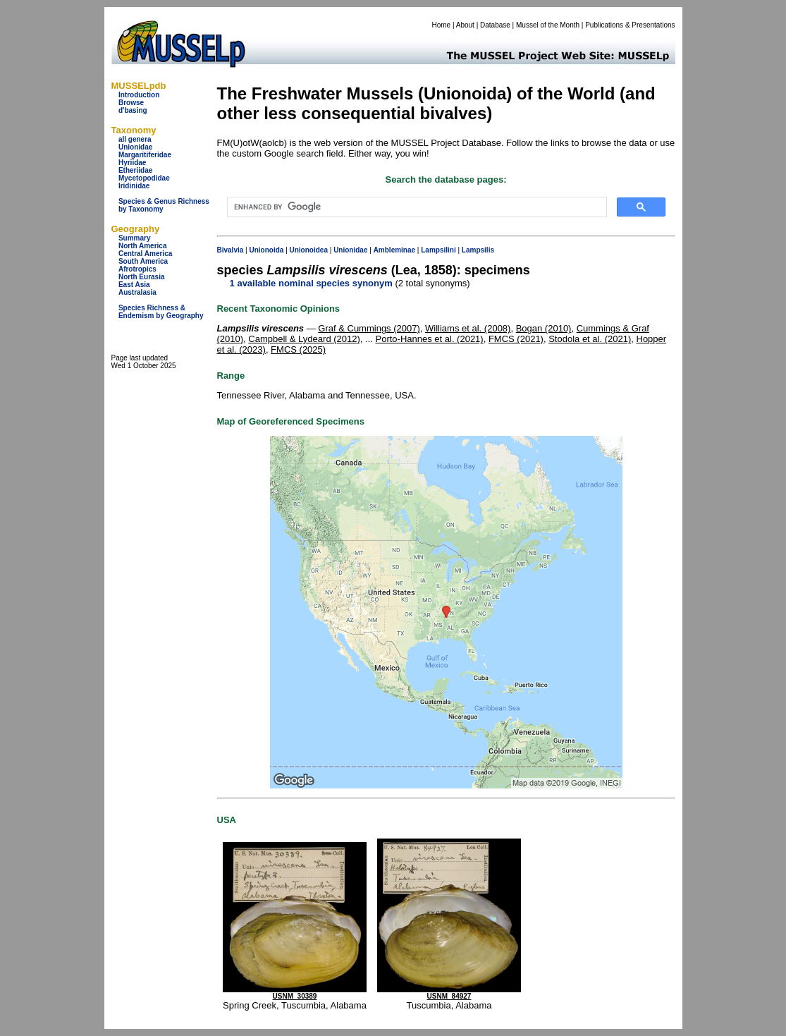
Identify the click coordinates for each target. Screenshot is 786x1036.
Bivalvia (230, 250)
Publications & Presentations (630, 25)
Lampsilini (438, 250)
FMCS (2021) (516, 339)
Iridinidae (133, 186)
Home (440, 25)
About (465, 25)
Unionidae (135, 147)
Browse (131, 102)
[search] (415, 207)
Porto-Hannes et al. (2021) (429, 339)
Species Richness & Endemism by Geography (161, 311)
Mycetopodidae (144, 178)
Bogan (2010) (544, 328)
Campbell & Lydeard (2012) (304, 339)
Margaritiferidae (144, 155)
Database (495, 25)
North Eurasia (141, 277)
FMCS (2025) (298, 349)
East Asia (134, 284)
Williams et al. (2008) (467, 328)
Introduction (138, 95)
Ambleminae (394, 250)
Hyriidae (132, 162)
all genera (135, 139)
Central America (145, 253)
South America (143, 261)
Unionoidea (309, 250)
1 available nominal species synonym (311, 283)
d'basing (132, 110)
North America (142, 246)
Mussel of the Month (547, 25)
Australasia (137, 292)
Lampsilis (478, 250)
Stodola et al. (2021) (589, 339)
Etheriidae (135, 170)
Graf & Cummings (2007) (369, 328)
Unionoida (266, 250)
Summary (134, 238)
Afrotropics (137, 269)
